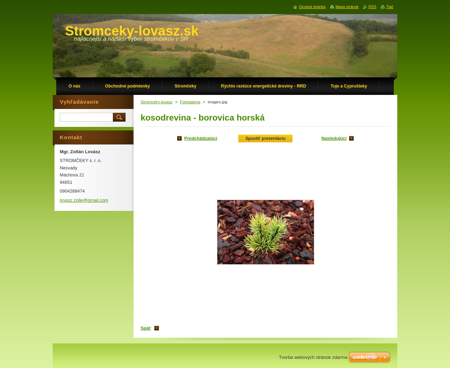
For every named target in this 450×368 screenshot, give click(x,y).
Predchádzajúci (200, 138)
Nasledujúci (334, 138)
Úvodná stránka (312, 7)
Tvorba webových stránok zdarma (313, 357)
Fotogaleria (190, 102)
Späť (146, 328)
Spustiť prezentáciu (265, 138)
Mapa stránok (347, 7)
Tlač (389, 7)
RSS (372, 7)
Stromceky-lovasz (157, 102)
